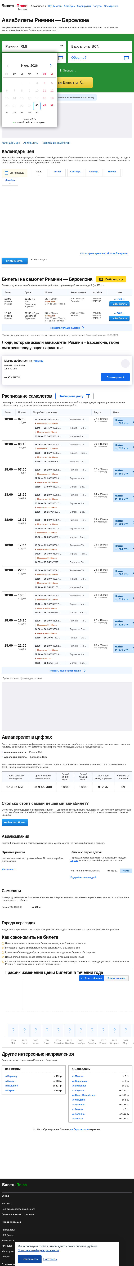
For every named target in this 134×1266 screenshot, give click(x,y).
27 (6, 112)
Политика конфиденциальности (18, 1209)
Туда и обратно (93, 978)
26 (52, 104)
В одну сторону (116, 978)
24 (36, 104)
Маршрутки (84, 6)
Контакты (6, 1203)
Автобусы (69, 6)
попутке (38, 360)
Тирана (74, 860)
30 (29, 112)
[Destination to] (100, 46)
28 (14, 112)
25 (44, 104)
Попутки (97, 6)
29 (21, 112)
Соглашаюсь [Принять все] (29, 1259)
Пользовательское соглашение (18, 1214)
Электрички (111, 6)
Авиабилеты (38, 6)
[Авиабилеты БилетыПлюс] (14, 1185)
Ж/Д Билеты (54, 6)
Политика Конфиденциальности (38, 1250)
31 (36, 112)
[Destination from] (34, 46)
